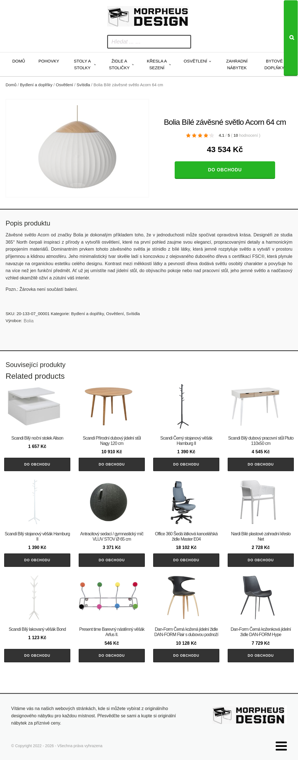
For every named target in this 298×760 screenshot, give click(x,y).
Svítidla (83, 85)
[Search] (291, 38)
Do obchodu (225, 169)
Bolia (29, 320)
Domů (18, 61)
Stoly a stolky (82, 64)
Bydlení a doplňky (36, 85)
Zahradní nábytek (237, 64)
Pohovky (49, 61)
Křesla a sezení (157, 64)
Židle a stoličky (119, 64)
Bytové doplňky (274, 64)
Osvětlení (195, 61)
